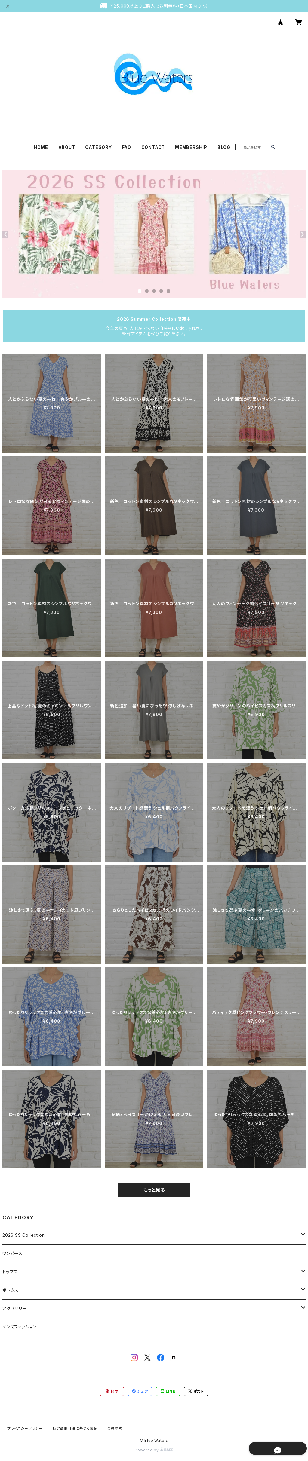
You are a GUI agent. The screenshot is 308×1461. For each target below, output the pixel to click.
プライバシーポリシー (25, 1428)
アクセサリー (14, 1308)
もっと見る (154, 1190)
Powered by (154, 1450)
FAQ (126, 147)
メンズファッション (19, 1326)
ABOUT (66, 147)
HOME (41, 147)
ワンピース (12, 1253)
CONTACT (153, 147)
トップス (10, 1271)
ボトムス (10, 1290)
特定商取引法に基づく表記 (74, 1428)
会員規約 (114, 1428)
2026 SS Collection (23, 1235)
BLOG (223, 147)
